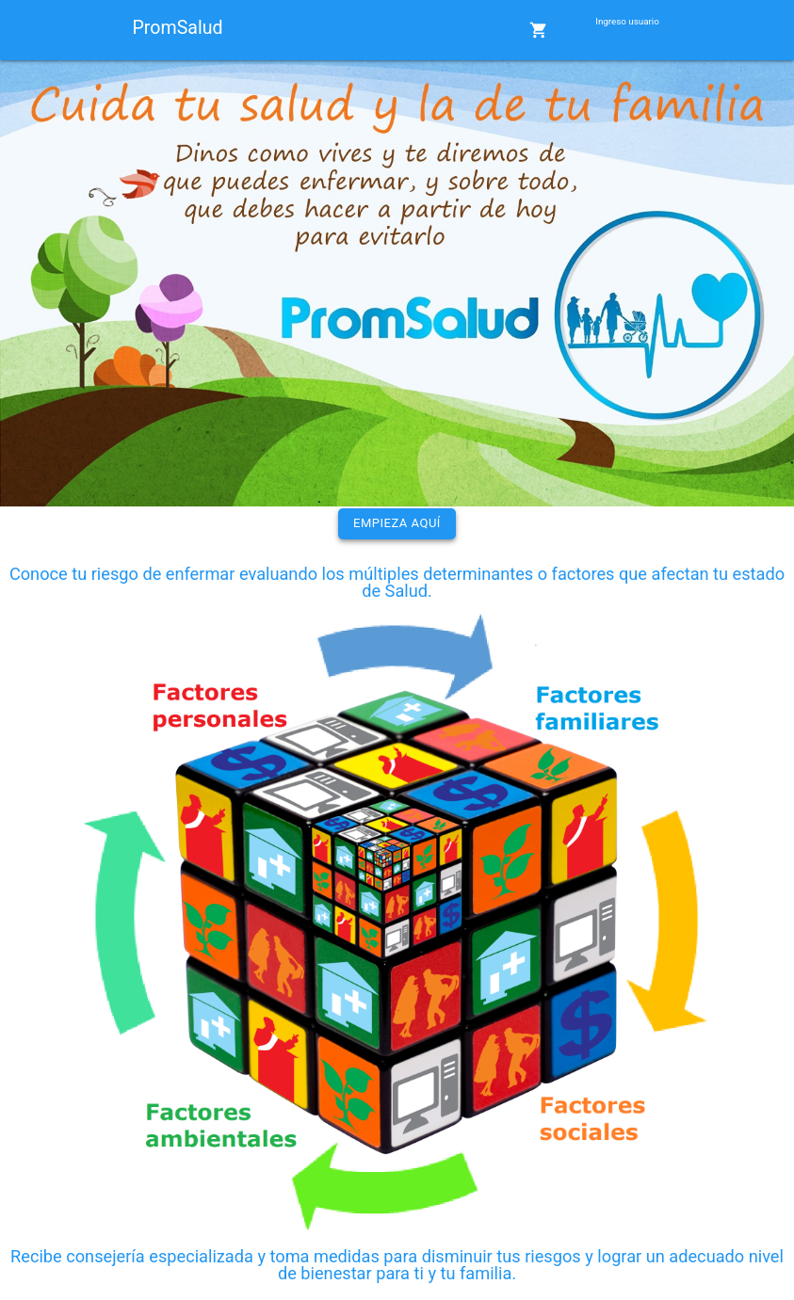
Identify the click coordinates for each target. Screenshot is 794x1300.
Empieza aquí (397, 523)
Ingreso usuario (627, 21)
